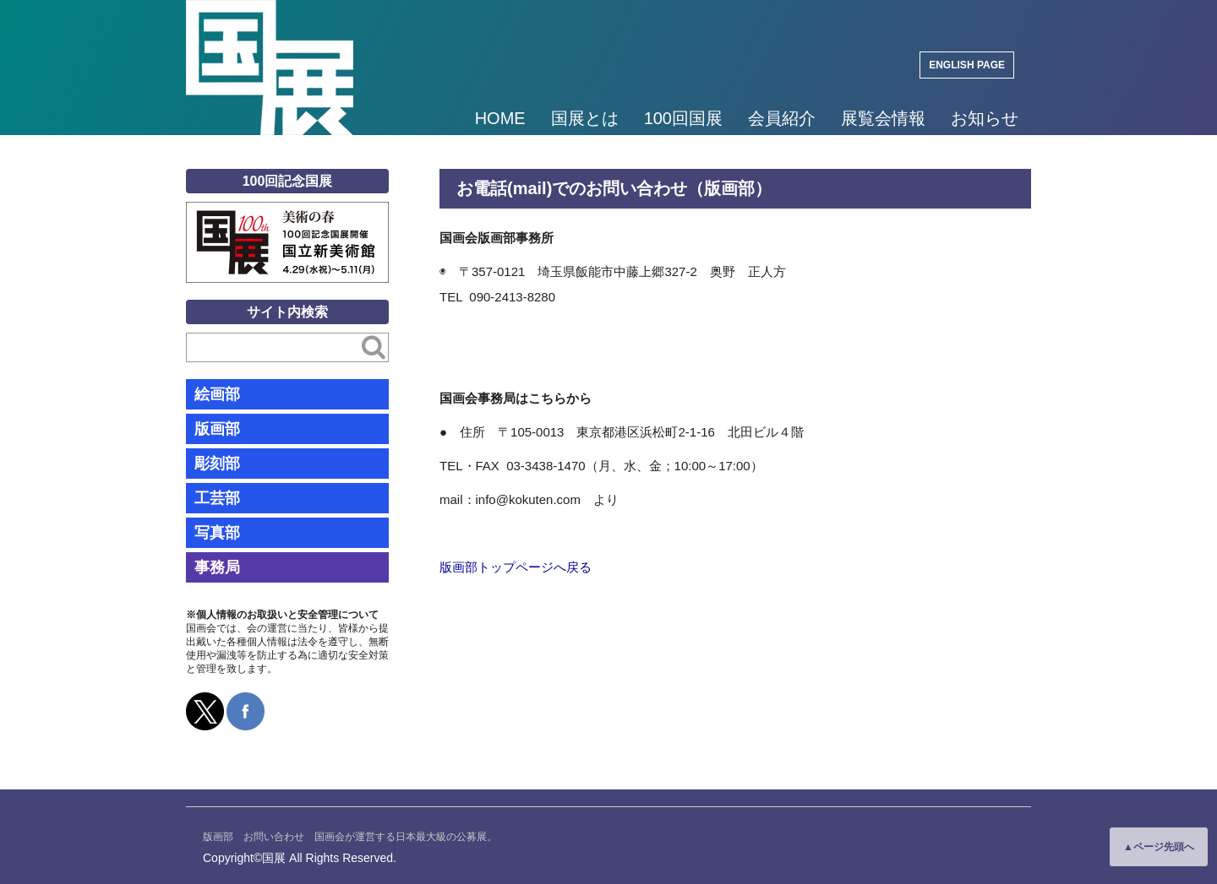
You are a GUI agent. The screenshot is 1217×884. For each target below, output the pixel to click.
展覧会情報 (883, 118)
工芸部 (217, 498)
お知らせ (984, 118)
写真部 (217, 532)
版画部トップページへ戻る (515, 567)
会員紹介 (782, 118)
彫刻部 (217, 463)
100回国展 (683, 118)
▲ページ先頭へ (1158, 847)
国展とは (585, 118)
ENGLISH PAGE (967, 65)
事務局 (217, 567)
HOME (500, 118)
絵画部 (217, 394)
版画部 (217, 428)
